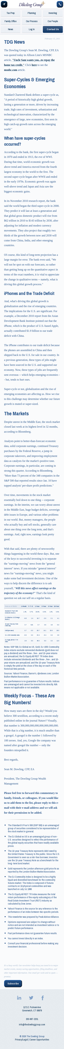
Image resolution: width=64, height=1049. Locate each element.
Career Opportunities (39, 1039)
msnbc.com (10, 69)
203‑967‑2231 (32, 1019)
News (10, 29)
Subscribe (13, 983)
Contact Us (53, 29)
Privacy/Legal (21, 1039)
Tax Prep (10, 13)
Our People (53, 21)
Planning (32, 13)
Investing (53, 13)
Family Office (10, 21)
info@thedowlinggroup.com (32, 1024)
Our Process (32, 21)
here (34, 65)
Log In (31, 29)
